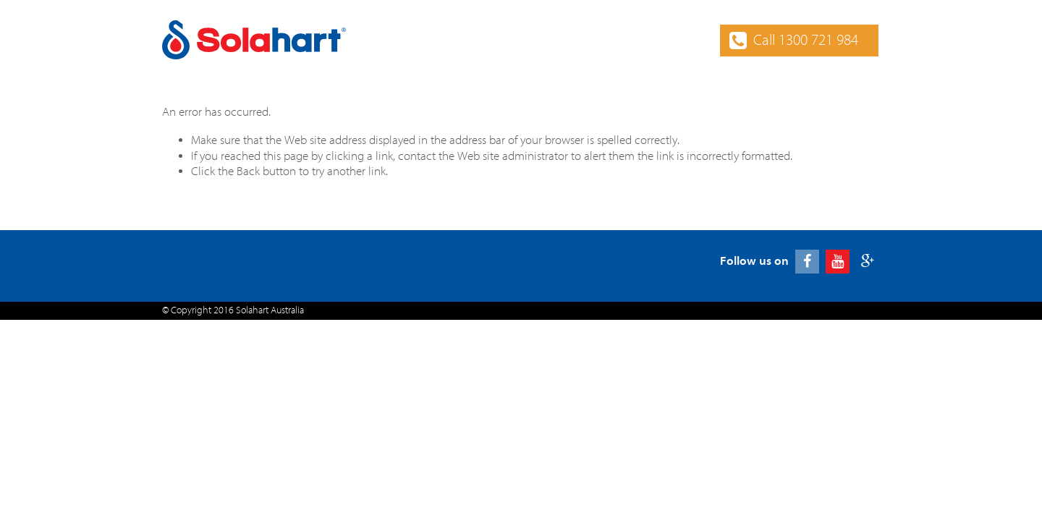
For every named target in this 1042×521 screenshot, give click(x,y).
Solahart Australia (270, 310)
